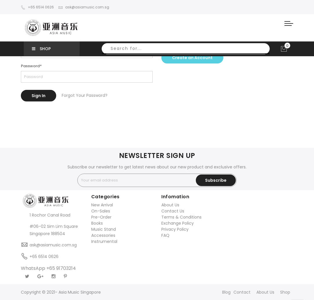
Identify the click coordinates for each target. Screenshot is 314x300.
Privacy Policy (175, 229)
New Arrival (102, 205)
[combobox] (185, 48)
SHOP (41, 49)
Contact (242, 292)
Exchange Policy (177, 223)
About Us (170, 205)
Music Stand (103, 229)
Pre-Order (101, 217)
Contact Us (172, 211)
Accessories (103, 235)
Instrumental (104, 241)
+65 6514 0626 (37, 7)
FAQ (165, 235)
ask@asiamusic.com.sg (83, 7)
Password (31, 66)
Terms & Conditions (181, 217)
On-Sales (100, 211)
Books (97, 223)
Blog (226, 292)
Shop (285, 292)
